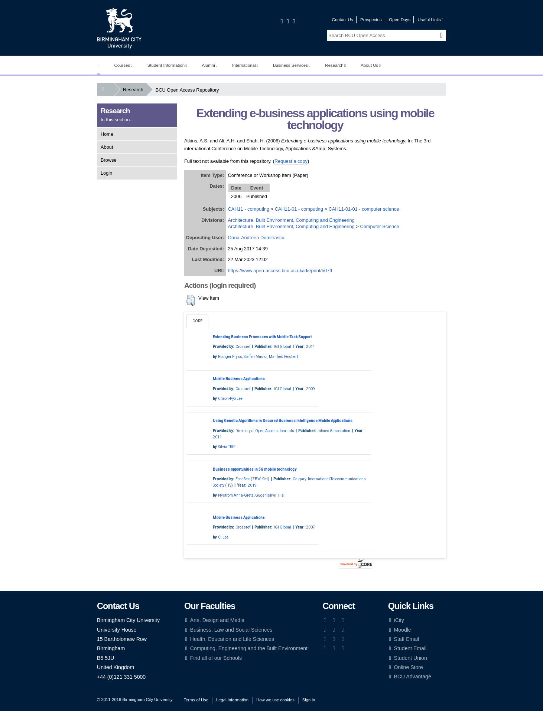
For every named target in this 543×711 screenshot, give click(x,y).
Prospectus (371, 19)
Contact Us (342, 19)
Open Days (399, 19)
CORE (197, 321)
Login (106, 173)
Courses (123, 65)
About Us (371, 65)
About (107, 147)
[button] (190, 300)
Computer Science (379, 226)
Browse (109, 160)
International (245, 65)
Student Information (167, 65)
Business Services (291, 65)
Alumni (210, 65)
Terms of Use (196, 700)
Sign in (308, 700)
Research (335, 65)
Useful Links (430, 19)
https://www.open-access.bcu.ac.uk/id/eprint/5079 (280, 270)
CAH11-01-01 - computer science (363, 209)
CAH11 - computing (248, 209)
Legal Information (232, 700)
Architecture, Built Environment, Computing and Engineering (291, 220)
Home (107, 134)
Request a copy (291, 161)
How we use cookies (275, 700)
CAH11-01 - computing (299, 209)
